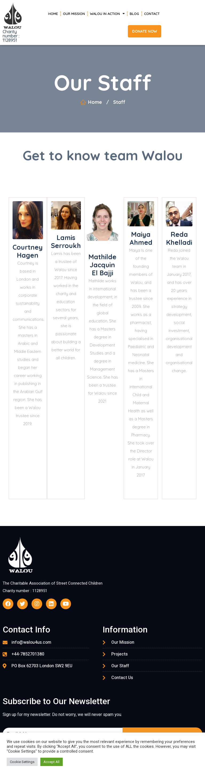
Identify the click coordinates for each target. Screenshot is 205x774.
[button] (144, 31)
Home (53, 14)
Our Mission (74, 14)
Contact (152, 14)
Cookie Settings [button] (22, 762)
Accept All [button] (52, 762)
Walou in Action (107, 13)
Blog (134, 14)
